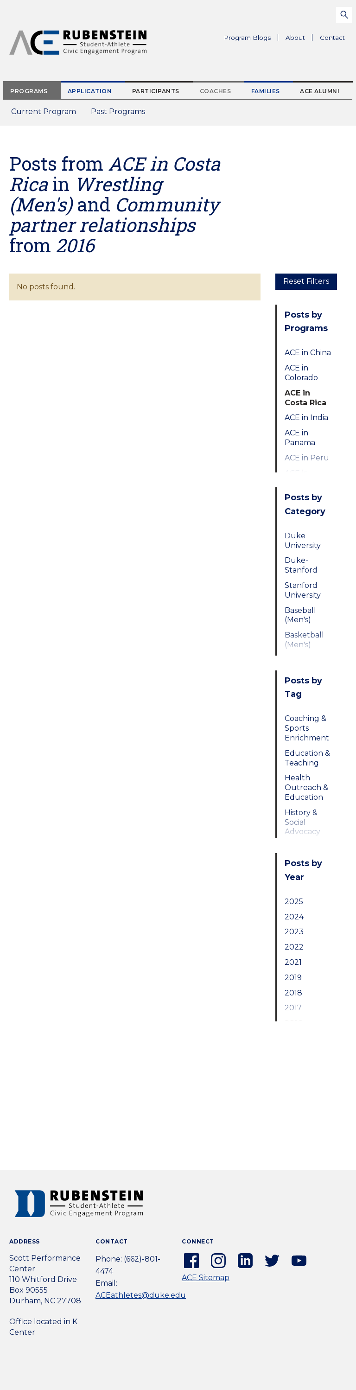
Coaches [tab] (215, 91)
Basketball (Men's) (304, 640)
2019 (293, 977)
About (299, 38)
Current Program (43, 111)
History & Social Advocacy (302, 822)
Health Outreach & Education (306, 787)
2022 (294, 947)
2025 (294, 901)
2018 (293, 992)
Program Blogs (247, 37)
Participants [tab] (155, 91)
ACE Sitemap (205, 1277)
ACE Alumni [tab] (319, 91)
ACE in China (308, 352)
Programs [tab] (28, 91)
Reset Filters (306, 281)
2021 (293, 962)
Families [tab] (265, 91)
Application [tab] (90, 91)
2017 (293, 1007)
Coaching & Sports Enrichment (307, 728)
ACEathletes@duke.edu (140, 1295)
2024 (294, 916)
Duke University (303, 540)
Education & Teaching (307, 758)
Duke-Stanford (301, 565)
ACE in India (306, 417)
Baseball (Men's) (300, 615)
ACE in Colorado (301, 372)
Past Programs (122, 114)
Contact (332, 37)
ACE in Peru (307, 457)
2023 (294, 931)
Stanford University (303, 590)
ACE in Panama (300, 437)
